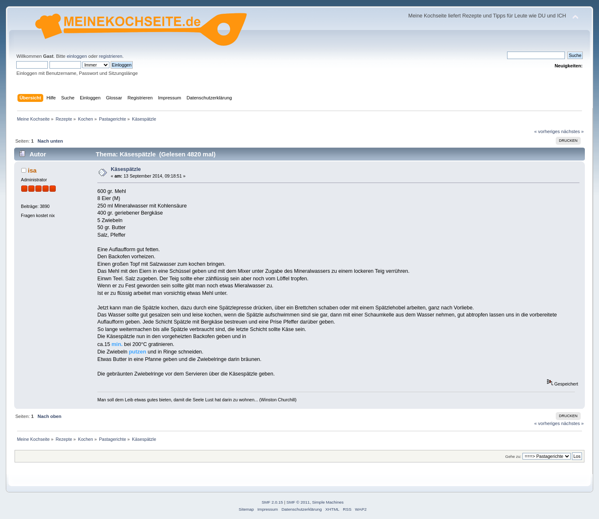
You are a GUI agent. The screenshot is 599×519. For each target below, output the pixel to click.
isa (32, 170)
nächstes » (572, 131)
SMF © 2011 (298, 502)
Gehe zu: (513, 456)
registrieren (110, 56)
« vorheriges (547, 131)
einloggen (77, 56)
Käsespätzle (126, 169)
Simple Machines (328, 502)
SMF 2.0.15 (272, 502)
